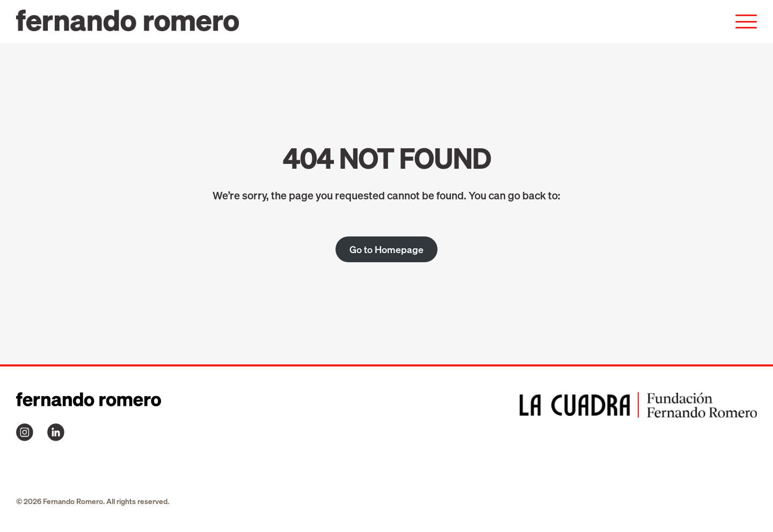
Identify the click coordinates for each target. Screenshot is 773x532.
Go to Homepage (386, 249)
